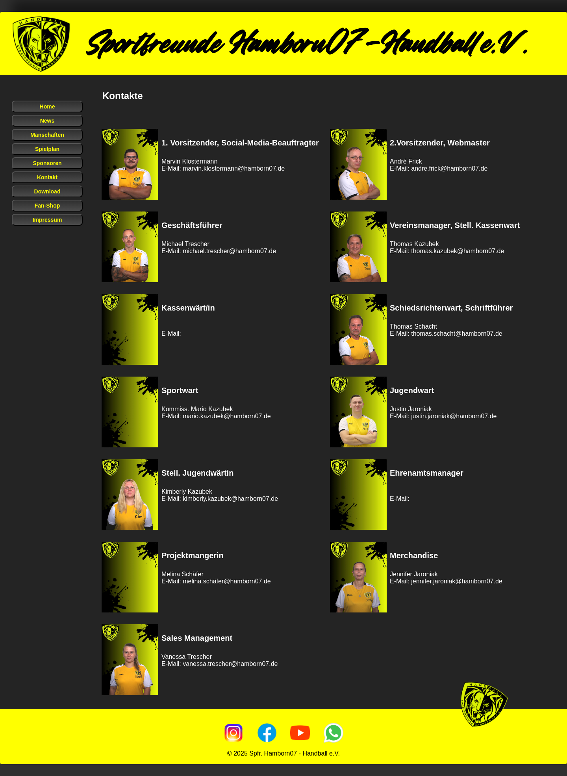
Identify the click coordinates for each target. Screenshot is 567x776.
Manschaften (47, 135)
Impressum (47, 220)
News (47, 121)
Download (47, 191)
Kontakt (47, 177)
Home (47, 106)
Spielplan (47, 149)
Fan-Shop (47, 205)
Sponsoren (47, 163)
